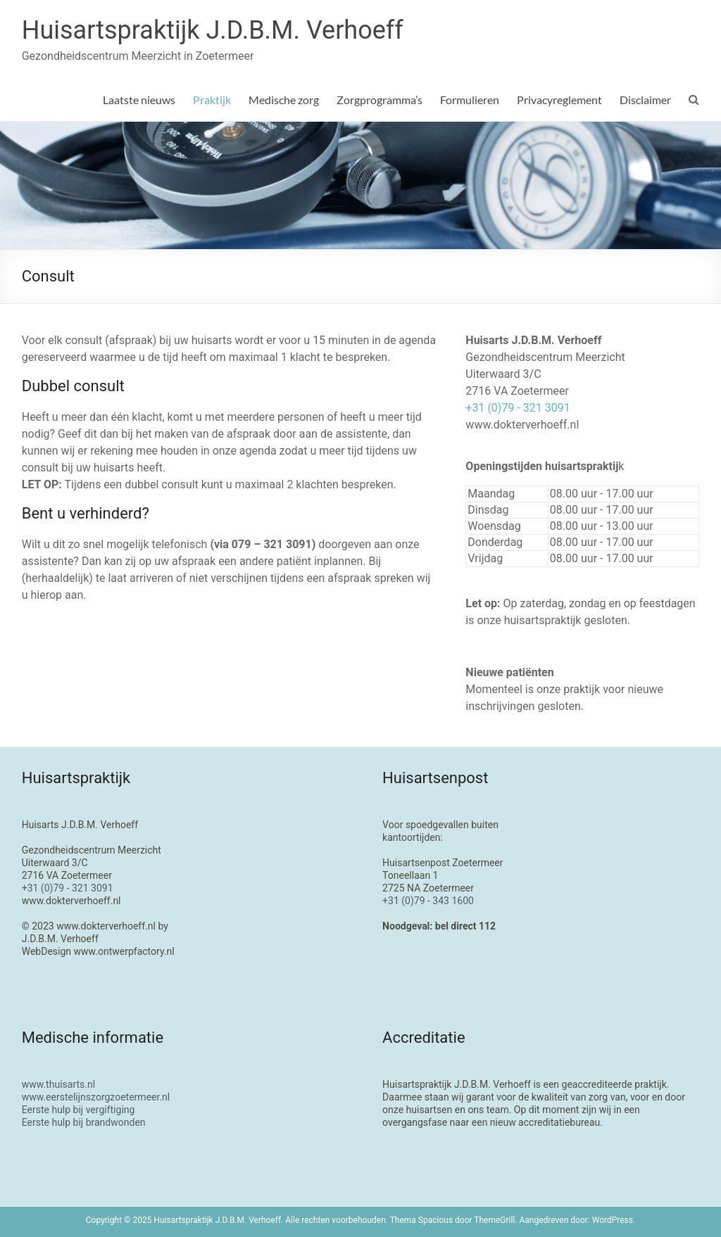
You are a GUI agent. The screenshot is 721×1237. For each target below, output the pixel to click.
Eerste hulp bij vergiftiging (78, 1109)
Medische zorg (284, 99)
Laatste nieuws (139, 99)
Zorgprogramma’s (379, 99)
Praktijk (212, 99)
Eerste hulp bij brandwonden (84, 1122)
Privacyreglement (559, 99)
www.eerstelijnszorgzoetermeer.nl (96, 1097)
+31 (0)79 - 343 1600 (428, 900)
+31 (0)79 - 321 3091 (517, 407)
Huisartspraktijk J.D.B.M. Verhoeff (212, 30)
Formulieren (469, 99)
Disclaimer (645, 99)
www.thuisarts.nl (58, 1084)
